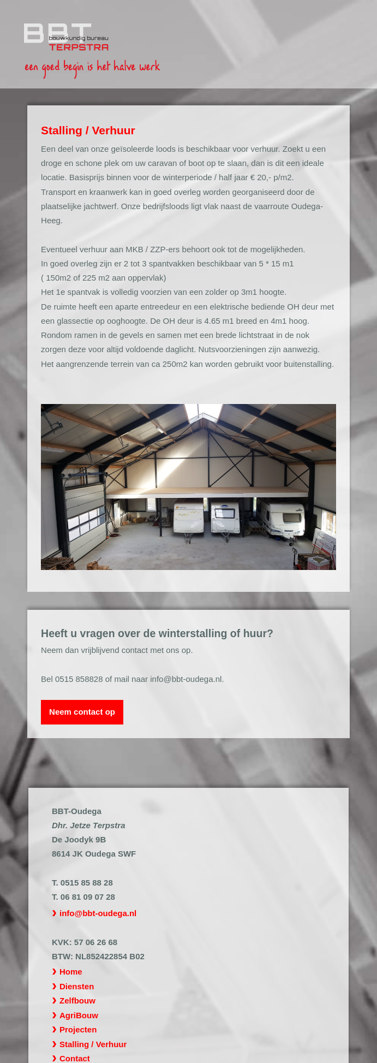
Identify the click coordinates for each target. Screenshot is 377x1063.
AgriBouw (78, 1015)
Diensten (76, 986)
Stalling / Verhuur (93, 1044)
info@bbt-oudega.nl (97, 913)
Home (70, 971)
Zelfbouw (77, 1000)
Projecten (78, 1029)
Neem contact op (82, 711)
